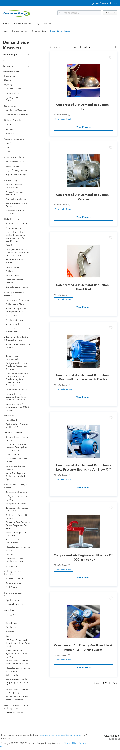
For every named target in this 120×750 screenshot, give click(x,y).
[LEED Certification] (18, 712)
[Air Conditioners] (18, 228)
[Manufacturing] (17, 180)
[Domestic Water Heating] (18, 287)
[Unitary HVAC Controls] (18, 316)
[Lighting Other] (18, 93)
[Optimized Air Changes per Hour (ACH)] (18, 426)
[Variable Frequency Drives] (17, 139)
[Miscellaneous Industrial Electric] (18, 205)
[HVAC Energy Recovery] (18, 352)
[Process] (18, 147)
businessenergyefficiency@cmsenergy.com (61, 735)
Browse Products (20, 31)
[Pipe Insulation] (18, 600)
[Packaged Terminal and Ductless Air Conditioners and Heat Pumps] (18, 252)
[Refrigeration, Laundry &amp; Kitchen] (17, 486)
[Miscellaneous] (18, 166)
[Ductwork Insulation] (18, 604)
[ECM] (18, 151)
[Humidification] (18, 267)
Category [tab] (16, 66)
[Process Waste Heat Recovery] (18, 212)
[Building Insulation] (18, 578)
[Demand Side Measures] (18, 114)
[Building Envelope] (18, 583)
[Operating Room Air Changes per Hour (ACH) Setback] (18, 407)
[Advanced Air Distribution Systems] (18, 346)
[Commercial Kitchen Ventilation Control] (18, 560)
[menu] (60, 23)
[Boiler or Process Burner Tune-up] (18, 439)
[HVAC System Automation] (18, 300)
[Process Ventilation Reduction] (18, 194)
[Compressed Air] (17, 106)
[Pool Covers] (18, 587)
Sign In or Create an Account (103, 3)
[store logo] (16, 13)
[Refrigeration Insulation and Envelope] (18, 541)
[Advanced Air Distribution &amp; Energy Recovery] (17, 339)
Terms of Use (70, 743)
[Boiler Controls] (18, 324)
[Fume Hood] (18, 420)
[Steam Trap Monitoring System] (18, 460)
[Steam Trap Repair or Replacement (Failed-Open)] (18, 476)
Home (6, 24)
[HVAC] (18, 143)
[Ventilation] (18, 627)
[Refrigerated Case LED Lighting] (18, 517)
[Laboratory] (17, 415)
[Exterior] (18, 129)
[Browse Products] (16, 72)
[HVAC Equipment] (17, 219)
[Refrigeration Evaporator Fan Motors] (18, 510)
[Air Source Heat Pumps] (18, 223)
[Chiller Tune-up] (18, 454)
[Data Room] (18, 245)
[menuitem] (22, 23)
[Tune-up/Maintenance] (17, 432)
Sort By (75, 47)
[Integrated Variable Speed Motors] (18, 549)
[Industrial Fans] (18, 275)
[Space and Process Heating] (18, 281)
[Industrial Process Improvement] (18, 186)
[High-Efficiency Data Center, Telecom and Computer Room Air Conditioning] (18, 237)
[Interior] (18, 124)
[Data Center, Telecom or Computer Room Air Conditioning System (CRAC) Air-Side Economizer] (18, 379)
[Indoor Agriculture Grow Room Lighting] (18, 691)
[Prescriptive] (17, 76)
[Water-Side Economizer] (18, 389)
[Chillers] (18, 271)
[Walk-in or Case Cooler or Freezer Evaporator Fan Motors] (18, 525)
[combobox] (79, 12)
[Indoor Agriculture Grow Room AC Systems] (18, 698)
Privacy (82, 743)
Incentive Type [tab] (16, 55)
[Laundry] (18, 554)
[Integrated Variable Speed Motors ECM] (18, 669)
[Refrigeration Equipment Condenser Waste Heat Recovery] (18, 366)
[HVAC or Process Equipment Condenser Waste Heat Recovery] (18, 397)
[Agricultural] (17, 610)
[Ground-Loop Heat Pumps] (18, 261)
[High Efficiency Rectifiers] (18, 170)
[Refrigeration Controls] (18, 503)
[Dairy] (18, 636)
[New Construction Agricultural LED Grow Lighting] (18, 653)
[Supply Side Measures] (18, 110)
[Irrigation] (18, 631)
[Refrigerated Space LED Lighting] (18, 498)
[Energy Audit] (18, 614)
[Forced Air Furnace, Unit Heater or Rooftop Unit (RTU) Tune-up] (18, 447)
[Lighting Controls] (17, 120)
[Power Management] (18, 161)
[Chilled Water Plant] (18, 304)
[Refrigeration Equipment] (18, 492)
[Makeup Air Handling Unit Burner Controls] (18, 330)
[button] (111, 57)
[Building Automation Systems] (17, 294)
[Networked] (18, 133)
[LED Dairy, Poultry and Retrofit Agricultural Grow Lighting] (18, 643)
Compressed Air (39, 31)
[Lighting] (17, 84)
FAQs (3, 747)
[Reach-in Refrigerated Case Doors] (18, 534)
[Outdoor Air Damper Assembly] (18, 468)
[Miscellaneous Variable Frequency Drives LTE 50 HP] (18, 682)
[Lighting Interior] (18, 89)
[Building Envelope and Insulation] (17, 573)
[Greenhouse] (18, 623)
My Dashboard (43, 24)
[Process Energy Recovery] (18, 199)
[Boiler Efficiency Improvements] (18, 358)
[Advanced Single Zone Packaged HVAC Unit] (18, 310)
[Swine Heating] (18, 675)
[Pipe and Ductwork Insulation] (17, 595)
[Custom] (17, 80)
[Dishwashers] (18, 566)
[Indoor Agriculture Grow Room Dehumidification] (18, 662)
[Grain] (18, 619)
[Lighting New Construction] (18, 99)
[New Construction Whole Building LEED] (17, 707)
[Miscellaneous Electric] (17, 157)
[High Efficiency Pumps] (18, 174)
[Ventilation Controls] (18, 320)
